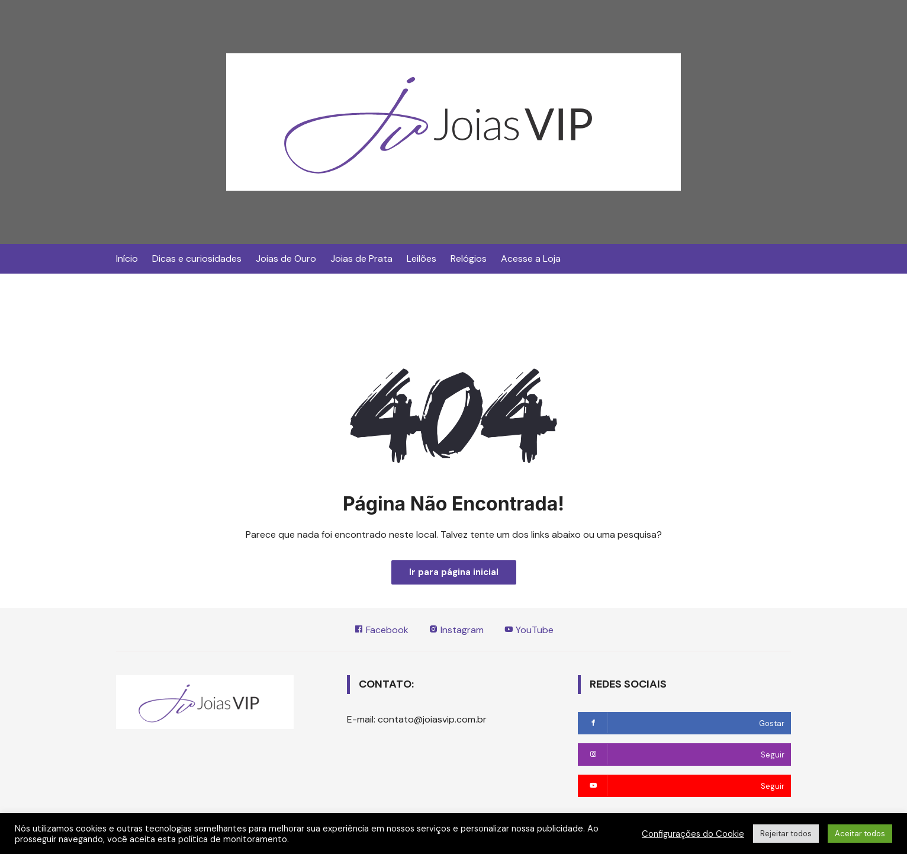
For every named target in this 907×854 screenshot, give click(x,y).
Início (127, 258)
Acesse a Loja (531, 258)
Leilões (421, 258)
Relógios (469, 258)
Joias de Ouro (286, 258)
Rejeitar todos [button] (786, 834)
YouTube (529, 630)
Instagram (456, 630)
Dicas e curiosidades (197, 258)
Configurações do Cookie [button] (693, 834)
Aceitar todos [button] (860, 834)
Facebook (381, 630)
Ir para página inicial (453, 572)
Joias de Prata (361, 258)
